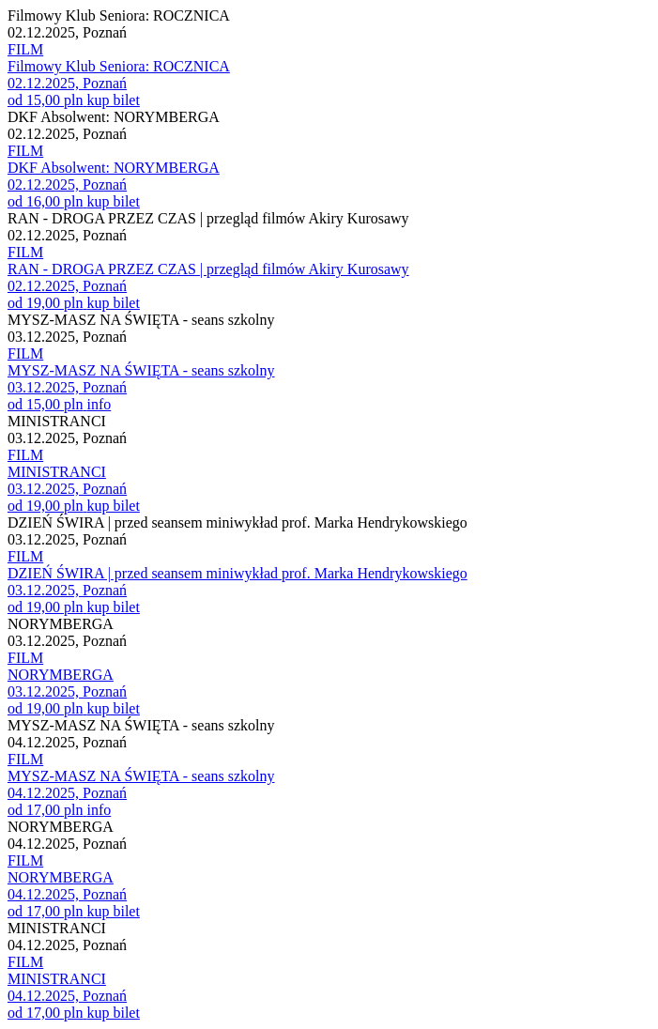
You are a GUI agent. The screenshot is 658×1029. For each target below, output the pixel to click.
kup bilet (112, 100)
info (98, 404)
